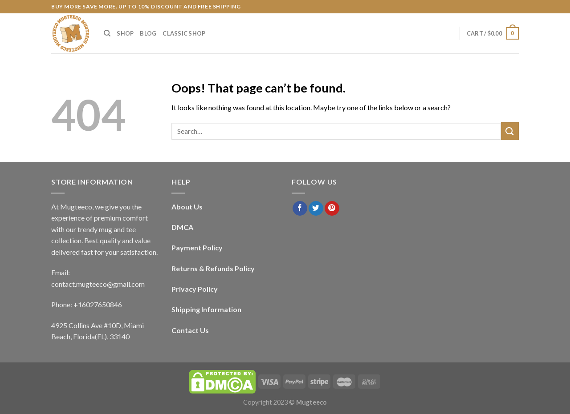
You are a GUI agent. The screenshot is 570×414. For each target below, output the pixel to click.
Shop (125, 33)
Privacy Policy (194, 289)
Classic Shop (184, 33)
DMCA (182, 227)
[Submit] (510, 131)
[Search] (107, 33)
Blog (148, 33)
